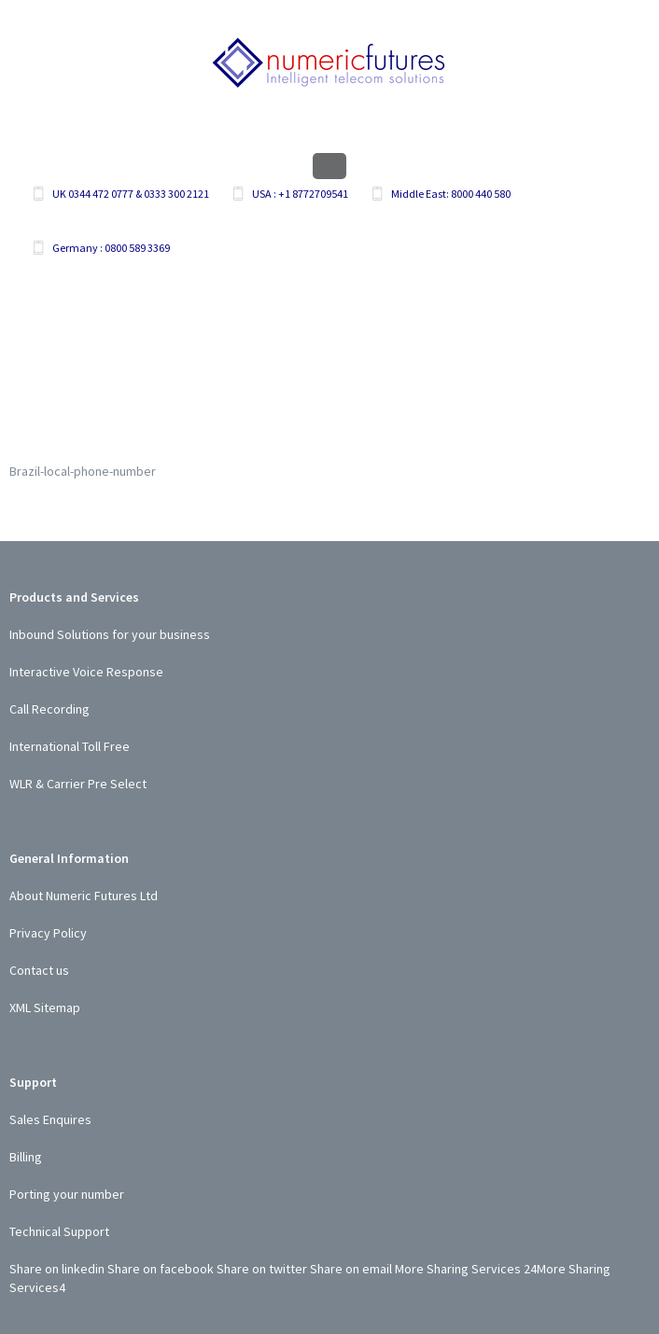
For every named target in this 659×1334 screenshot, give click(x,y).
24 (530, 1268)
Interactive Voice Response (86, 671)
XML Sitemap (44, 1007)
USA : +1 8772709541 (300, 194)
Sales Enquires (50, 1119)
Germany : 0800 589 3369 (111, 248)
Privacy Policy (48, 932)
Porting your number (66, 1194)
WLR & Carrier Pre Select (78, 783)
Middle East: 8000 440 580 (451, 194)
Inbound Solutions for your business (109, 634)
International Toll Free (69, 746)
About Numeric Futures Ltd (83, 895)
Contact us (39, 970)
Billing (25, 1156)
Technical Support (59, 1231)
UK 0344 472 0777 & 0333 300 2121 (130, 194)
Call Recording (49, 709)
